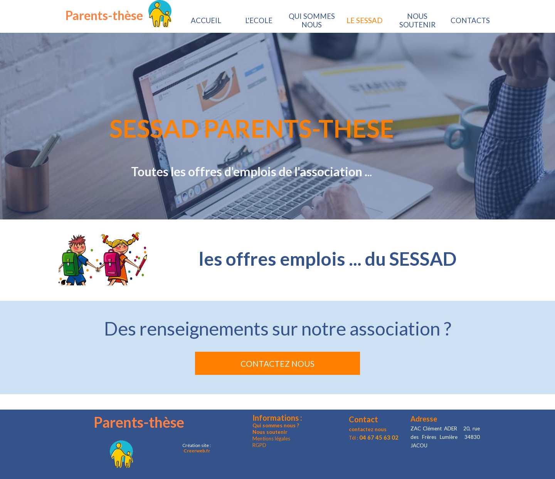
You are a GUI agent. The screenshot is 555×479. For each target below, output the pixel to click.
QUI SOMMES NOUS (312, 20)
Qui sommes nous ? (275, 425)
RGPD (259, 445)
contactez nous (368, 429)
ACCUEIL (206, 20)
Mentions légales (271, 438)
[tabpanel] (277, 258)
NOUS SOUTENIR (417, 20)
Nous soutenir (270, 432)
